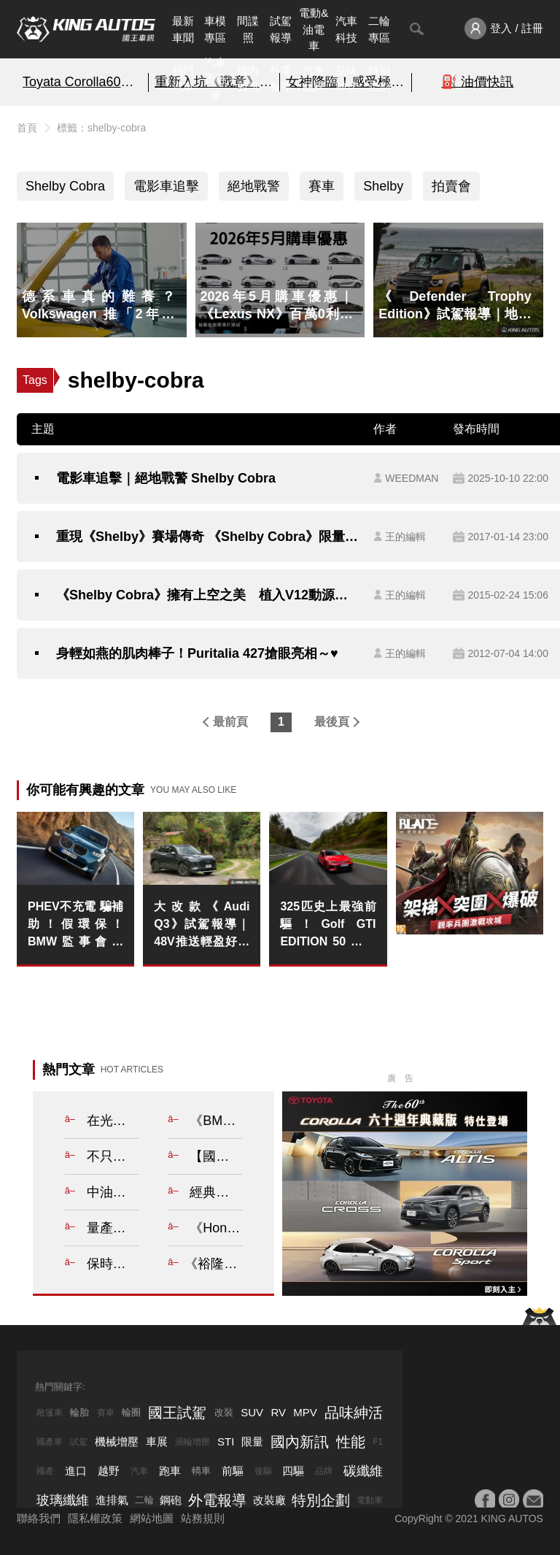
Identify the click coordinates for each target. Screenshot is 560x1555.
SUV (252, 1412)
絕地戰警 (254, 186)
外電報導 (281, 78)
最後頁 (331, 721)
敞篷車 (49, 1413)
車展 (157, 1441)
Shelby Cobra (65, 186)
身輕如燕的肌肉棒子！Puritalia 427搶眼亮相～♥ (197, 653)
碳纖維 (363, 1471)
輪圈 (131, 1412)
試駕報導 (281, 29)
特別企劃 (379, 78)
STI (225, 1441)
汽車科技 (346, 29)
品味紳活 (346, 78)
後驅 (263, 1471)
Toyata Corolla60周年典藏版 (82, 81)
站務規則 (203, 1518)
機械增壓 (117, 1441)
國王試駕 (177, 1413)
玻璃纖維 (62, 1500)
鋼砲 (171, 1500)
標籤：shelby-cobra (101, 128)
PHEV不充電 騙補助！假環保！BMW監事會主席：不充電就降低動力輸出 (75, 925)
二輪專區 (379, 29)
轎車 (201, 1470)
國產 (45, 1471)
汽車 (139, 1471)
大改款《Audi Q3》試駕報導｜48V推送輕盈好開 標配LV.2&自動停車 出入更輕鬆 (201, 925)
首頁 (27, 128)
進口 (76, 1470)
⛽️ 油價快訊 (477, 81)
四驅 (293, 1470)
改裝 (223, 1412)
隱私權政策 (95, 1518)
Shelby (383, 186)
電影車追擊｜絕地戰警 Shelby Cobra (166, 478)
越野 (109, 1470)
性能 (350, 1442)
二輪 (144, 1499)
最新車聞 (183, 29)
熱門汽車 (183, 78)
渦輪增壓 (192, 1442)
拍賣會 (451, 186)
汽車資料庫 (215, 78)
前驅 (233, 1470)
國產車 (49, 1442)
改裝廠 (269, 1500)
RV (278, 1412)
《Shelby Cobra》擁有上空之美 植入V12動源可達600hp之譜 (207, 595)
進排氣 (112, 1500)
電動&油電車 (313, 29)
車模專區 (215, 29)
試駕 (79, 1442)
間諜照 (248, 29)
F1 (378, 1442)
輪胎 (79, 1412)
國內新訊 (248, 78)
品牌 (323, 1471)
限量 (252, 1441)
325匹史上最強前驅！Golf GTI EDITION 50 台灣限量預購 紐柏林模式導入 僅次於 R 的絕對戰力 (328, 925)
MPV (305, 1412)
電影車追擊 (166, 186)
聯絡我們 (39, 1518)
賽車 (321, 186)
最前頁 (230, 721)
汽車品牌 (313, 78)
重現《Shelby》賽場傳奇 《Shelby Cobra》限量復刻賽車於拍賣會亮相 (207, 536)
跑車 (170, 1470)
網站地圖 (152, 1518)
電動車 (370, 1500)
